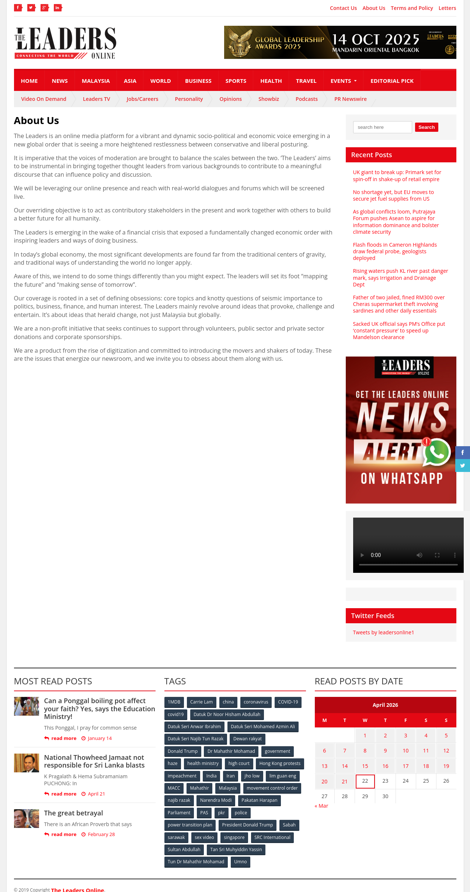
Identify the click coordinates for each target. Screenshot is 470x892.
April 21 (93, 787)
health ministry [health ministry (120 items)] (203, 756)
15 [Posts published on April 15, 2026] (365, 756)
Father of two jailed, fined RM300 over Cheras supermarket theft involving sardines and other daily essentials (398, 297)
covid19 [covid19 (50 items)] (176, 707)
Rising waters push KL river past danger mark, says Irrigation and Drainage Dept (401, 274)
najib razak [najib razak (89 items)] (240, 792)
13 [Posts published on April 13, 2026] (324, 756)
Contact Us (343, 8)
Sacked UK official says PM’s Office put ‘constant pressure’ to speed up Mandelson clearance (399, 323)
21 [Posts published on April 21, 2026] (345, 771)
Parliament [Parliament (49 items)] (225, 804)
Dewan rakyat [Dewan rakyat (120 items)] (247, 732)
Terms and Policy (412, 8)
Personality (189, 98)
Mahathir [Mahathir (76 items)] (261, 780)
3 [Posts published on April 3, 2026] (405, 727)
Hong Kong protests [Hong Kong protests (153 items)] (188, 768)
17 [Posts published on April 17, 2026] (406, 756)
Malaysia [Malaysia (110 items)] (290, 780)
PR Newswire (350, 98)
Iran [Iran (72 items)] (282, 768)
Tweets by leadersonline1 (383, 625)
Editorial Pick (392, 80)
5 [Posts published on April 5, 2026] (446, 727)
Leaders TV (96, 98)
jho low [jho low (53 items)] (175, 780)
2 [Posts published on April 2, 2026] (385, 727)
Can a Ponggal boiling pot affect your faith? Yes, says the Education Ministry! (99, 702)
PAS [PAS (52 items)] (250, 804)
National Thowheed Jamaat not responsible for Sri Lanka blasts (94, 754)
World (160, 80)
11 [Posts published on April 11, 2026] (426, 742)
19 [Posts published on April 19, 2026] (446, 756)
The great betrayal (73, 806)
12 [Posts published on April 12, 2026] (446, 742)
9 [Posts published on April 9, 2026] (385, 742)
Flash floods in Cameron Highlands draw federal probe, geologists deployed (394, 251)
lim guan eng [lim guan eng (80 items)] (206, 780)
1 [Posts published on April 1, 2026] (364, 727)
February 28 (98, 827)
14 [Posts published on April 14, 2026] (345, 756)
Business (198, 80)
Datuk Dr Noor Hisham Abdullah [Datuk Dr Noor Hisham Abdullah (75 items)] (227, 707)
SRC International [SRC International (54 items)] (273, 829)
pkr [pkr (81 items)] (268, 804)
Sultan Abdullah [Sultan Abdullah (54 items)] (184, 841)
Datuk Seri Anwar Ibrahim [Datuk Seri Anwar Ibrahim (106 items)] (194, 719)
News (59, 80)
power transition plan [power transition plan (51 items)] (190, 817)
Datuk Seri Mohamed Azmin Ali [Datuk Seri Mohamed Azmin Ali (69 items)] (263, 719)
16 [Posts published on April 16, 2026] (385, 756)
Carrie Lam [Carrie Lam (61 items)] (202, 695)
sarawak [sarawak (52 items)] (176, 829)
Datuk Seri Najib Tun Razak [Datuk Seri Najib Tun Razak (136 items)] (195, 732)
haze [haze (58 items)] (173, 756)
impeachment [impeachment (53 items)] (233, 768)
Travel (306, 80)
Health (271, 80)
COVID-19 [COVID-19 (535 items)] (289, 695)
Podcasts (307, 98)
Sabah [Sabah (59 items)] (289, 817)
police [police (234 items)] (288, 804)
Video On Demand (44, 98)
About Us (373, 8)
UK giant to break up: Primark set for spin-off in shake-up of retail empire (397, 175)
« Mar (321, 794)
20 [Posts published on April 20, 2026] (324, 771)
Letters (447, 8)
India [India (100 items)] (263, 768)
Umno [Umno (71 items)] (240, 853)
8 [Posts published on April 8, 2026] (364, 742)
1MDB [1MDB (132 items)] (174, 695)
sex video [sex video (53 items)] (204, 829)
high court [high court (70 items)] (239, 756)
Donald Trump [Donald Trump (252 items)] (183, 744)
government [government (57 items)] (277, 744)
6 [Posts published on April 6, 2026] (324, 742)
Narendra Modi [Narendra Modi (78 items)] (277, 792)
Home (29, 80)
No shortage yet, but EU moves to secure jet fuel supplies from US (393, 195)
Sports (236, 80)
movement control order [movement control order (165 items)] (193, 792)
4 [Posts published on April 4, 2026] (426, 727)
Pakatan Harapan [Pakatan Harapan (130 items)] (186, 804)
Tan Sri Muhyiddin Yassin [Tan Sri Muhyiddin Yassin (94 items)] (236, 841)
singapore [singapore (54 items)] (234, 829)
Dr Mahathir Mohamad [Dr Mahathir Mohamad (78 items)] (231, 744)
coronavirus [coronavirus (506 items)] (257, 695)
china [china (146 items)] (228, 695)
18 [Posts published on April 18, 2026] (426, 756)
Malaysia (96, 80)
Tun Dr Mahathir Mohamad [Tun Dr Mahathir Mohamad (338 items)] (196, 853)
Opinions (230, 98)
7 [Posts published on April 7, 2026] (344, 742)
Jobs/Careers (143, 98)
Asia (130, 80)
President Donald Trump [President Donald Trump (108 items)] (247, 817)
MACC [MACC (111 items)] (236, 780)
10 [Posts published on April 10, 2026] (406, 742)
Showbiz (268, 98)
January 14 (96, 731)
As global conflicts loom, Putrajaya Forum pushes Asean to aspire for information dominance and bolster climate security (396, 221)
